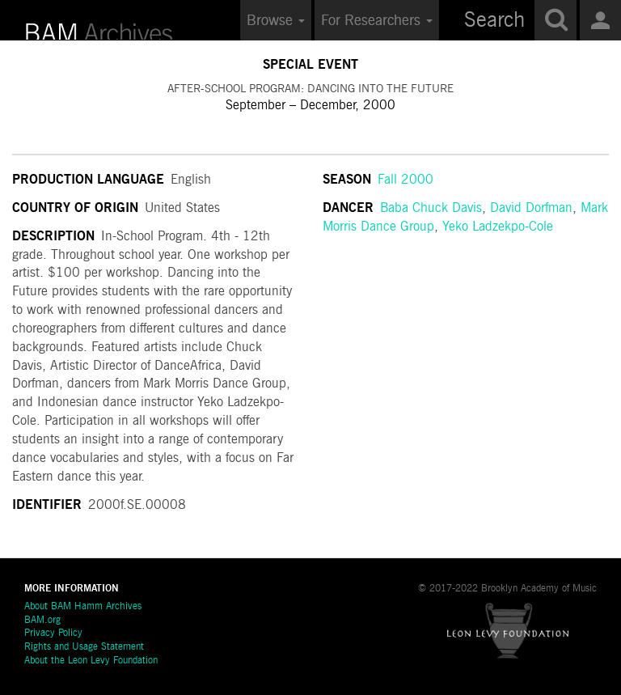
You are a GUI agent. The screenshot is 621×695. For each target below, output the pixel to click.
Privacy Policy (53, 633)
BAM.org (42, 620)
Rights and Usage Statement (84, 647)
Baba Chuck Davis (431, 208)
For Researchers (377, 21)
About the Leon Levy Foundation (91, 661)
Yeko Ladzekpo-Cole (497, 227)
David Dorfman (531, 208)
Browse (276, 21)
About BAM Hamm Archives (83, 607)
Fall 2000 (405, 180)
